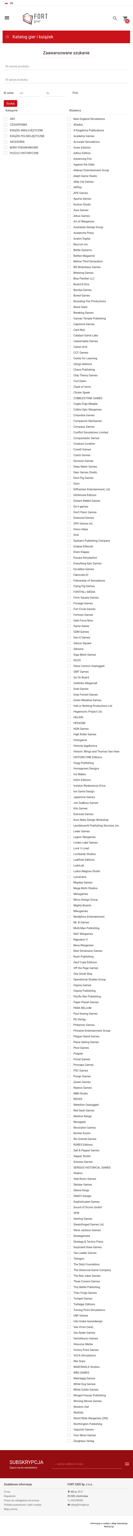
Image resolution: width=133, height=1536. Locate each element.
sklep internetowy (119, 1523)
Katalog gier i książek (29, 36)
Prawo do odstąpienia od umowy (21, 1500)
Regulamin (9, 1496)
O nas (7, 1491)
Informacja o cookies (100, 1523)
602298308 (75, 1500)
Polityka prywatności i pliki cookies (22, 1504)
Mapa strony (10, 1509)
